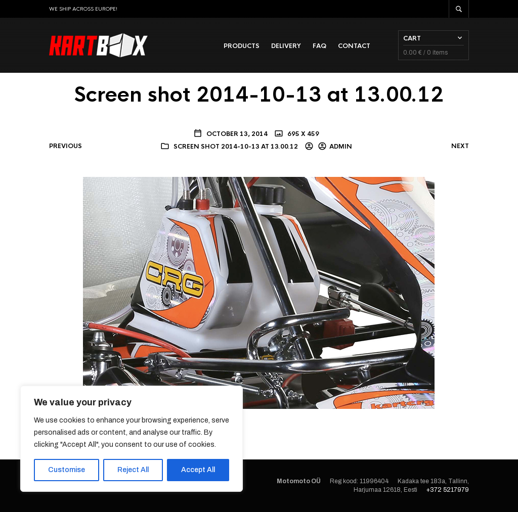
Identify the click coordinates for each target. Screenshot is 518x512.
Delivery (286, 46)
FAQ (319, 46)
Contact (354, 46)
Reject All (133, 470)
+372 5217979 (447, 489)
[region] (131, 439)
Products (242, 46)
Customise (66, 470)
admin (340, 147)
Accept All (198, 470)
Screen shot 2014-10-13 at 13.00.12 (236, 147)
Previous (65, 146)
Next (460, 146)
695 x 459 (302, 134)
